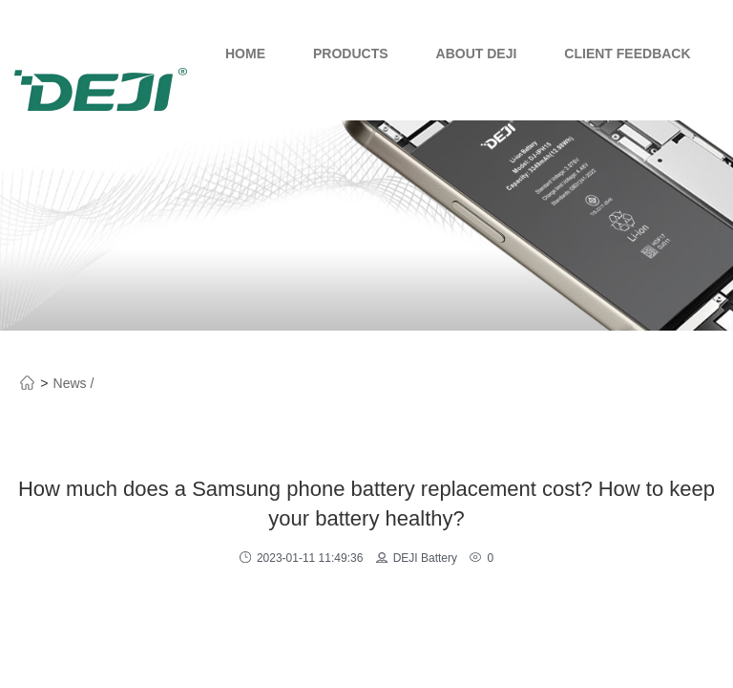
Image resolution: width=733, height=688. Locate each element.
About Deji (476, 53)
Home (245, 53)
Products (350, 53)
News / (73, 383)
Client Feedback (627, 53)
